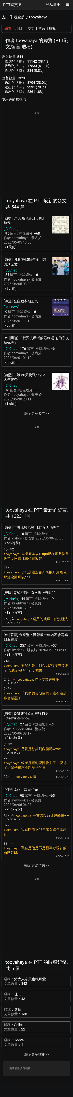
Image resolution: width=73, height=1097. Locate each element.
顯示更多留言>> (36, 866)
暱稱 (52, 28)
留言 (41, 28)
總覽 (7, 28)
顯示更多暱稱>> (36, 1054)
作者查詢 (17, 17)
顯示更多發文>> (36, 413)
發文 (30, 28)
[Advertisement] (36, 152)
